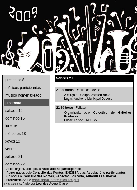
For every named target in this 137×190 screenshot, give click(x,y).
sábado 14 (13, 110)
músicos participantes (23, 88)
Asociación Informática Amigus (55, 180)
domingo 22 (15, 164)
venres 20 (13, 149)
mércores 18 (15, 133)
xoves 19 (12, 141)
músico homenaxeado (23, 95)
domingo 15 (15, 118)
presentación (15, 80)
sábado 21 (13, 156)
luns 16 (11, 126)
